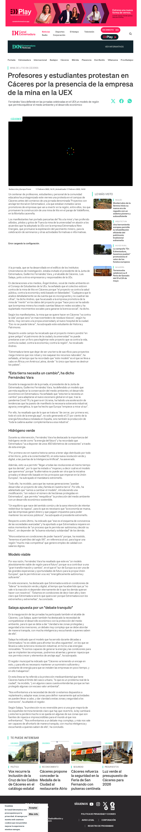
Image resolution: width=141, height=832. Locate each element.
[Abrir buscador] (130, 33)
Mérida (75, 60)
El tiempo (74, 32)
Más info (33, 814)
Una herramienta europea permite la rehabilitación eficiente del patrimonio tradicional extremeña (121, 232)
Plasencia (86, 60)
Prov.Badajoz (127, 60)
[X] (105, 804)
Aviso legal (88, 820)
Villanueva (113, 60)
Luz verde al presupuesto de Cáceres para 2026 (115, 778)
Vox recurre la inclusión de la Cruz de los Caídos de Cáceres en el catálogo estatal (23, 780)
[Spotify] (106, 808)
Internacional (40, 60)
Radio (45, 35)
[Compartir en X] (113, 101)
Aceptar (33, 808)
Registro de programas (100, 826)
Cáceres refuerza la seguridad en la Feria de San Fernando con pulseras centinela (85, 780)
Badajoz (54, 60)
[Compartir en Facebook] (121, 101)
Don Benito (99, 60)
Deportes (59, 32)
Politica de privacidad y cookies (98, 814)
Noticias (46, 32)
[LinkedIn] (113, 808)
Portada (11, 60)
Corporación (59, 35)
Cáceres (65, 60)
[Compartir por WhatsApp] (130, 101)
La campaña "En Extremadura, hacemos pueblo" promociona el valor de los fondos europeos (121, 255)
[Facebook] (112, 804)
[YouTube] (92, 804)
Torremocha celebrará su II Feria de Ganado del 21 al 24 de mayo (121, 276)
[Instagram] (98, 804)
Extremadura (24, 60)
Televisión (89, 32)
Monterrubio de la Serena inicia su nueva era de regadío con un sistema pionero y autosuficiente (122, 209)
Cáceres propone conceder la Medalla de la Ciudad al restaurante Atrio (53, 780)
